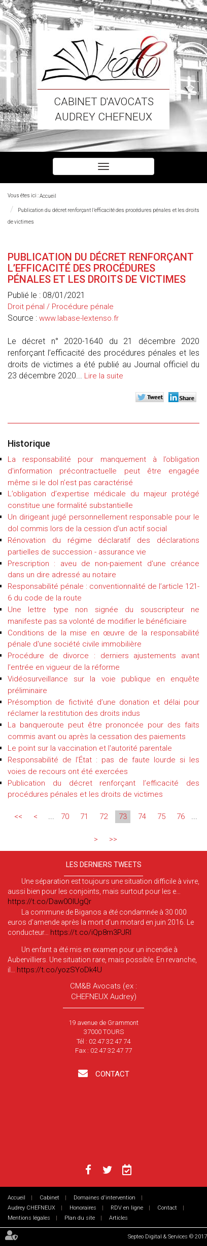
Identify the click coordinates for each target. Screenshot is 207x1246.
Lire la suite (103, 375)
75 (161, 816)
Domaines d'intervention (104, 1197)
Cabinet (49, 1197)
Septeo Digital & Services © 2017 (167, 1236)
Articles (118, 1218)
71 (84, 816)
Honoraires (83, 1208)
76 (181, 816)
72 (103, 816)
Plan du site (79, 1218)
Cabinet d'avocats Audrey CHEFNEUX (104, 109)
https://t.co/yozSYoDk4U (59, 969)
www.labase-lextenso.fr (79, 318)
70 (65, 816)
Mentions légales (29, 1218)
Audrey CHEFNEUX (31, 1208)
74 (142, 816)
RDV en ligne (127, 1208)
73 (123, 816)
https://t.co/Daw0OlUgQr (49, 901)
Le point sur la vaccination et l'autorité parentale (90, 748)
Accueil (48, 196)
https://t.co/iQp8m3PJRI (90, 932)
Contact (111, 1074)
